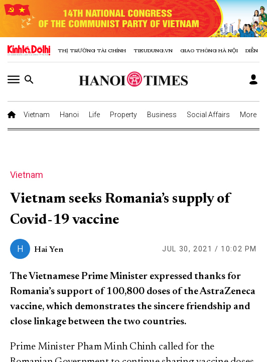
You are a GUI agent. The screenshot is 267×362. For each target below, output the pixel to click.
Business (162, 115)
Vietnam (37, 115)
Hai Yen (48, 250)
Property (123, 115)
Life (94, 115)
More (248, 115)
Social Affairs (208, 115)
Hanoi (69, 115)
